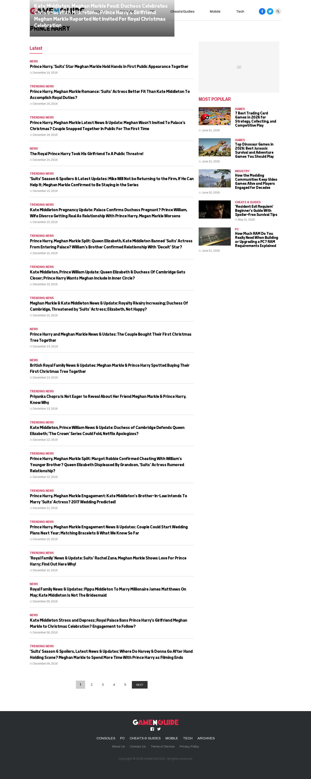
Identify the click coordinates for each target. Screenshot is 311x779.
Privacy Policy (189, 746)
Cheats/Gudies (182, 11)
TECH (188, 738)
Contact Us (138, 746)
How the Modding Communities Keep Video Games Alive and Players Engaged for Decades (256, 181)
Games (240, 109)
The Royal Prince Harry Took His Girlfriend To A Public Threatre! (86, 153)
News (34, 61)
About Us (118, 746)
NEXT (139, 684)
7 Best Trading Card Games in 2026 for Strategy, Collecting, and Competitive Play (255, 119)
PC (237, 229)
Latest (36, 48)
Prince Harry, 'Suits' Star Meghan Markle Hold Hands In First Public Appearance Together (109, 66)
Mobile (215, 11)
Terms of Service (163, 746)
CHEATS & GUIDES (248, 202)
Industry (242, 171)
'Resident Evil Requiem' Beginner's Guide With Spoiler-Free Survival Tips (256, 210)
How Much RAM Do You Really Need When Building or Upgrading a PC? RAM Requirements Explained (256, 239)
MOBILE (171, 738)
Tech (240, 11)
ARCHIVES (206, 738)
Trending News (42, 86)
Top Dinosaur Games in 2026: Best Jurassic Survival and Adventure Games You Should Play (254, 150)
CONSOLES (105, 738)
